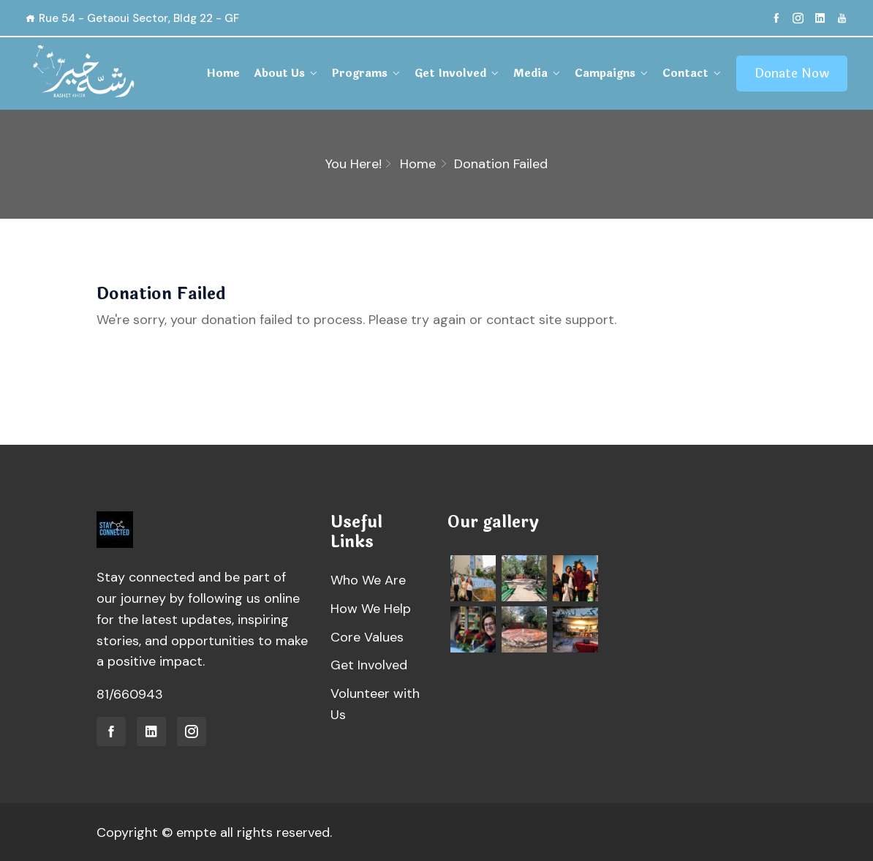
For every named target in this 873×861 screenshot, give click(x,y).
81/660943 (130, 694)
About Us (279, 73)
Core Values (367, 637)
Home (223, 73)
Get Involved (450, 73)
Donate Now (792, 73)
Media (530, 73)
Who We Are (368, 580)
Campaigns (605, 73)
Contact (685, 73)
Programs (360, 73)
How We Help (370, 608)
